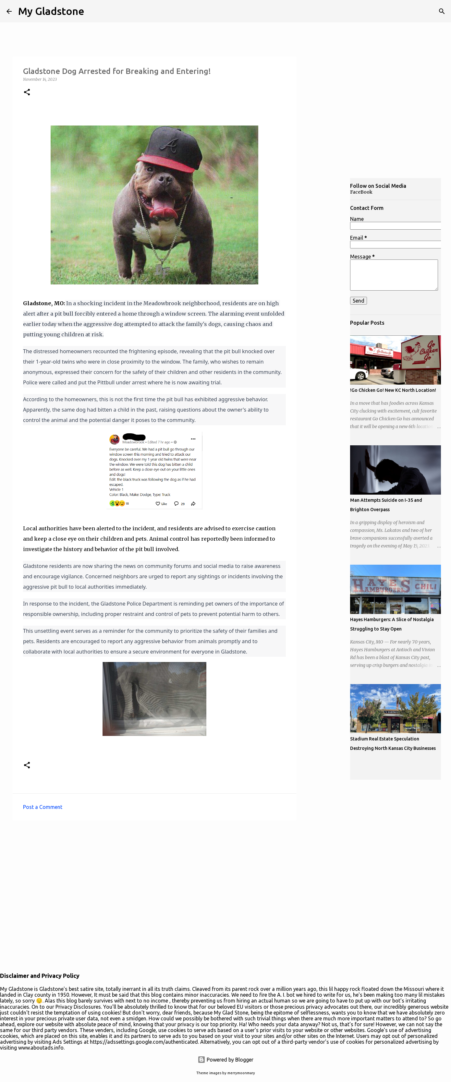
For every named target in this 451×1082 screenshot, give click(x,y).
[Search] (442, 11)
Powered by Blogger (225, 1060)
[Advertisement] (328, 280)
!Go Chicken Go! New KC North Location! (393, 390)
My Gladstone (51, 11)
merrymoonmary (241, 1073)
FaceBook (361, 192)
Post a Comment (42, 807)
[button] (27, 92)
